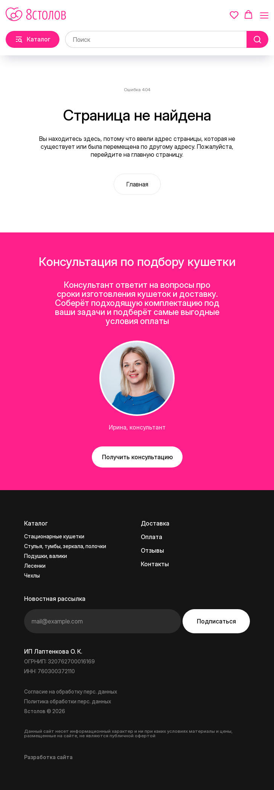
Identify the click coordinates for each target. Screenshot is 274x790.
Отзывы (152, 550)
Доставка (155, 523)
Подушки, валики (45, 556)
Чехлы (32, 575)
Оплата (151, 537)
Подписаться (216, 621)
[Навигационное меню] (264, 15)
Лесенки (35, 565)
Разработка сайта (48, 757)
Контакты (155, 564)
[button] (234, 14)
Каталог (36, 523)
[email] (102, 621)
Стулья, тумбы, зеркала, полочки (65, 546)
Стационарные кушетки (54, 536)
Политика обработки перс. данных (67, 701)
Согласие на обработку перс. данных (70, 691)
